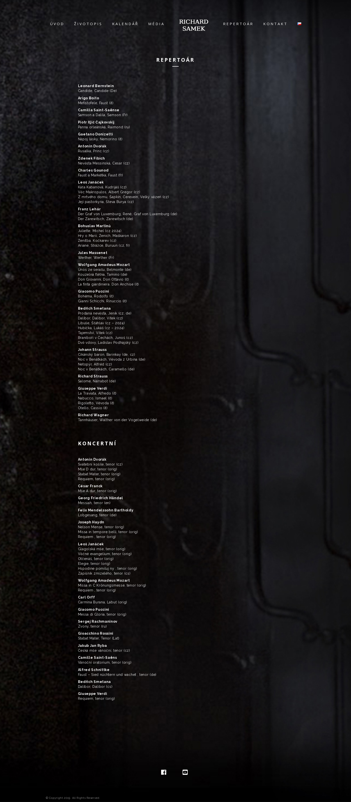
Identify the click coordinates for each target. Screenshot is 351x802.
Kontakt (273, 23)
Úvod (59, 23)
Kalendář (128, 23)
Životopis (91, 23)
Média (159, 23)
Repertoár (236, 23)
